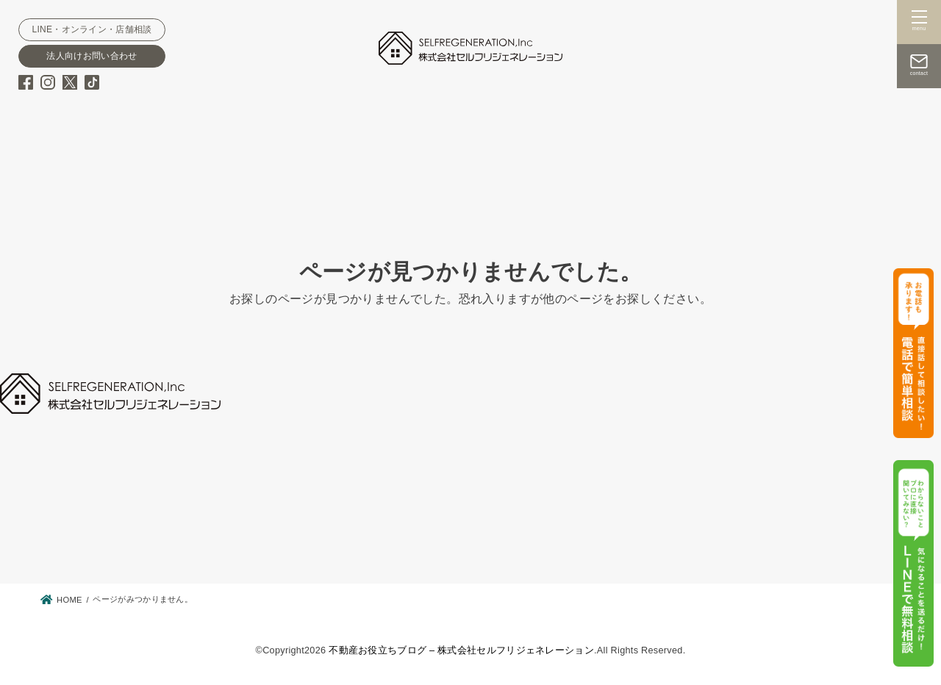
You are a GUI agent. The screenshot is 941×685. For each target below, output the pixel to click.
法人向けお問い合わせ (91, 56)
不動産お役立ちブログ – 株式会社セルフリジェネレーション (461, 650)
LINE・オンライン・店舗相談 (91, 29)
